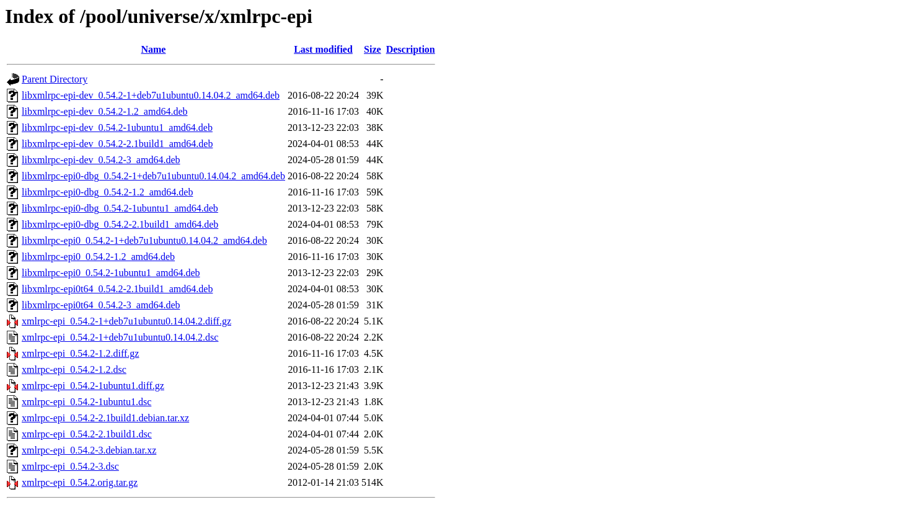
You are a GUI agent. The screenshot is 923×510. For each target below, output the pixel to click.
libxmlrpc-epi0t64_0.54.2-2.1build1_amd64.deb (117, 289)
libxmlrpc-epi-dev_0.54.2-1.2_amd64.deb (105, 111)
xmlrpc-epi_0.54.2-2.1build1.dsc (87, 434)
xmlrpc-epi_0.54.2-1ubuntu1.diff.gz (93, 385)
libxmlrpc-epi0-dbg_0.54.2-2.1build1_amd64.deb (120, 224)
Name (153, 49)
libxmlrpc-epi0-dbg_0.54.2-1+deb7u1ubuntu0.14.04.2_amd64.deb (153, 176)
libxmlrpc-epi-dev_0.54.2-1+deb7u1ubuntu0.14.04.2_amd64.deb (151, 95)
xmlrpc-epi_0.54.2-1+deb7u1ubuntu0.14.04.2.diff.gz (126, 321)
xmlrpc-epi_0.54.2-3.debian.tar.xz (89, 450)
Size (372, 49)
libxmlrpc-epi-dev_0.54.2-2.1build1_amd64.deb (117, 143)
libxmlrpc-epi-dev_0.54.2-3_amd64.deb (101, 159)
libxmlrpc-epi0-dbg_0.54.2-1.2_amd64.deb (107, 192)
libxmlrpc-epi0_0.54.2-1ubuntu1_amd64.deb (111, 272)
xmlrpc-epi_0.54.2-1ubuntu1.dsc (86, 401)
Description (410, 49)
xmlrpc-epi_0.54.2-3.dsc (70, 466)
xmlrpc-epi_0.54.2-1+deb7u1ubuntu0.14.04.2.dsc (120, 337)
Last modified (323, 49)
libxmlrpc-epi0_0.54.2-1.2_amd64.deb (98, 256)
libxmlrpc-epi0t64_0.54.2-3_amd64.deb (101, 305)
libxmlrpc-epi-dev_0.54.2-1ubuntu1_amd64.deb (117, 127)
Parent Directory (54, 79)
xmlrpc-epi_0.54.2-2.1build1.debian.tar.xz (105, 418)
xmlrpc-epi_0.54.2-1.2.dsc (74, 369)
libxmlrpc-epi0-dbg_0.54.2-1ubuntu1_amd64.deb (120, 208)
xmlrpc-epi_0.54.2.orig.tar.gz (80, 482)
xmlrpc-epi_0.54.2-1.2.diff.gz (80, 353)
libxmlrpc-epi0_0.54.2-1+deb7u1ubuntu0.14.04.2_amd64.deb (144, 240)
